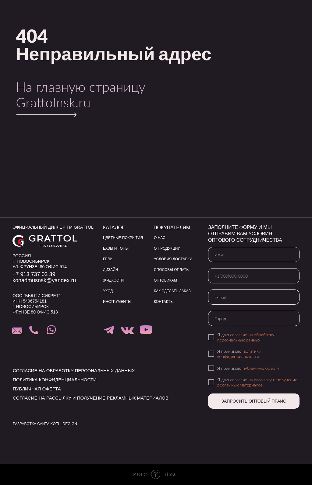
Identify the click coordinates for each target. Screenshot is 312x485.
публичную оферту (261, 368)
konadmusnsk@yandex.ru (44, 280)
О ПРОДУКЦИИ (167, 248)
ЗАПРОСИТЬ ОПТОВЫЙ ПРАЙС (254, 401)
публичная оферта (37, 388)
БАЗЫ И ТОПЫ (116, 248)
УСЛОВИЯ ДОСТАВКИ (173, 259)
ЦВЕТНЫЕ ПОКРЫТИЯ (123, 238)
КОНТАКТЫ (164, 302)
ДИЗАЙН (110, 270)
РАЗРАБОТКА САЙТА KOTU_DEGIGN (45, 424)
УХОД (108, 291)
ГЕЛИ (107, 259)
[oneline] (254, 318)
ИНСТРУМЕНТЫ (117, 302)
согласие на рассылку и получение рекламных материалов (257, 382)
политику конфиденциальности (239, 353)
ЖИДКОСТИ (113, 280)
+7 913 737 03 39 (33, 274)
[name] (254, 254)
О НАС (159, 238)
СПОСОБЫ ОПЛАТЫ (172, 270)
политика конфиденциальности (55, 379)
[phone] (254, 275)
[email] (254, 297)
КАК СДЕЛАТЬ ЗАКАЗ (172, 291)
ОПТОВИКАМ (165, 280)
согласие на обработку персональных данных (245, 337)
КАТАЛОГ (114, 227)
